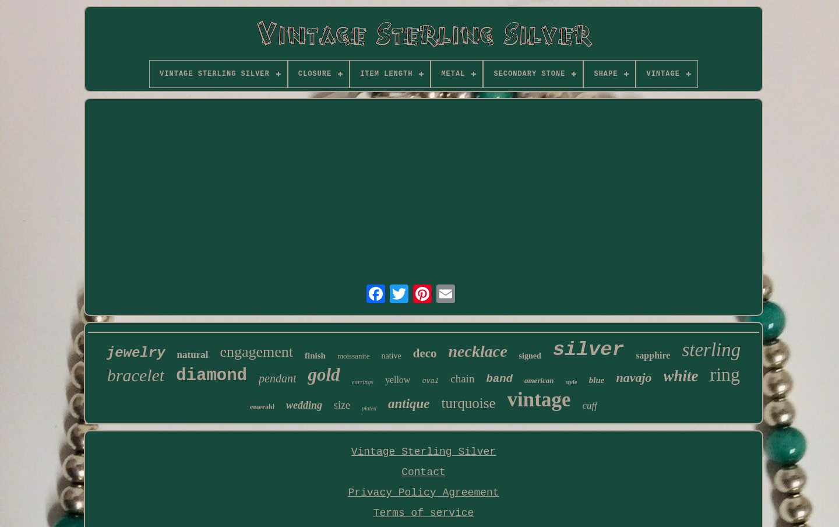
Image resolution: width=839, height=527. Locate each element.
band (499, 379)
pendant (277, 378)
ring (725, 374)
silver (588, 350)
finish (315, 355)
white (681, 376)
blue (597, 380)
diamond (211, 375)
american (539, 380)
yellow (398, 380)
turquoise (469, 403)
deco (425, 353)
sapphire (653, 355)
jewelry (136, 353)
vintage (539, 399)
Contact (423, 472)
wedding (304, 405)
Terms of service (423, 513)
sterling (711, 349)
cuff (590, 405)
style (571, 381)
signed (530, 356)
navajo (633, 377)
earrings (362, 381)
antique (409, 403)
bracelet (135, 375)
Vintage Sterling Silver (423, 452)
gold (324, 374)
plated (369, 408)
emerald (262, 407)
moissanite (353, 356)
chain (462, 379)
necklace (478, 351)
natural (193, 354)
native (391, 356)
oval (430, 381)
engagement (256, 351)
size (342, 405)
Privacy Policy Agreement (423, 492)
